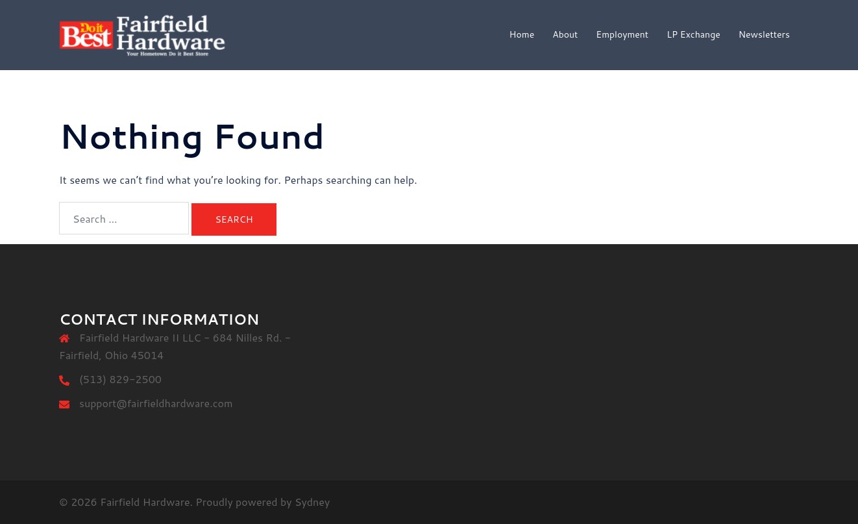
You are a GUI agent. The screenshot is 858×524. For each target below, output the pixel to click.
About (565, 34)
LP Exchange (693, 34)
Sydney (312, 501)
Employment (622, 34)
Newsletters (764, 34)
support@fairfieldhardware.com (155, 402)
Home (522, 34)
